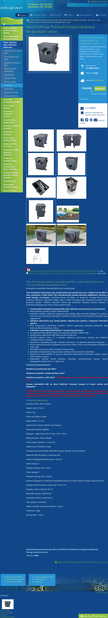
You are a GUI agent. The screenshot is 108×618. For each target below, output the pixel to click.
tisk (104, 616)
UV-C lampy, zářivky (8, 106)
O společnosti (40, 579)
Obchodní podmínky (14, 577)
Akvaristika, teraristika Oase (10, 185)
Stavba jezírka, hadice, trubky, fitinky (10, 30)
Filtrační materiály (11, 92)
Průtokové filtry (10, 78)
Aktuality (55, 15)
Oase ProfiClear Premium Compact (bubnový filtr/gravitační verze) (63, 21)
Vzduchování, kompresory (9, 121)
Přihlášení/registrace (97, 1)
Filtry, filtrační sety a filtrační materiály (44, 20)
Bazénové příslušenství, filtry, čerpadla (10, 166)
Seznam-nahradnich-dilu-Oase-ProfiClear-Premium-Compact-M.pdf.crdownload (61, 273)
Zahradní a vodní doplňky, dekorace (11, 152)
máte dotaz (87, 616)
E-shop (8, 24)
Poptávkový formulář (14, 579)
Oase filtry (8, 85)
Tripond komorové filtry (11, 58)
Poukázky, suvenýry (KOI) (10, 159)
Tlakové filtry (9, 75)
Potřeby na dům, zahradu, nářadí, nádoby (11, 175)
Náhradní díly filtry (11, 96)
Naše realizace (84, 15)
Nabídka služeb (38, 15)
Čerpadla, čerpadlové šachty (11, 100)
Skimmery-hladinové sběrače (8, 114)
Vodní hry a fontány (8, 133)
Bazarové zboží (10, 190)
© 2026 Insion (102, 592)
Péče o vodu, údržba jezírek (9, 139)
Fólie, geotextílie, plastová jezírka (11, 37)
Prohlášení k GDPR (14, 582)
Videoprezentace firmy (44, 577)
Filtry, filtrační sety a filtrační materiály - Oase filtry (77, 20)
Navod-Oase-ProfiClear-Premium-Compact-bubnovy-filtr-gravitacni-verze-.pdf (61, 271)
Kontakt (101, 15)
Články (68, 15)
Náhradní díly (9, 181)
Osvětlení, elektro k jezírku (11, 127)
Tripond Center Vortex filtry (12, 52)
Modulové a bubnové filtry (12, 64)
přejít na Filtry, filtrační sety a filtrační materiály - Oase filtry (81, 562)
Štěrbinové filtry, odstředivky (10, 70)
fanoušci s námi (92, 121)
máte (88, 108)
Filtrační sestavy (10, 82)
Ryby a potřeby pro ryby (10, 145)
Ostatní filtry (9, 89)
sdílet (97, 616)
